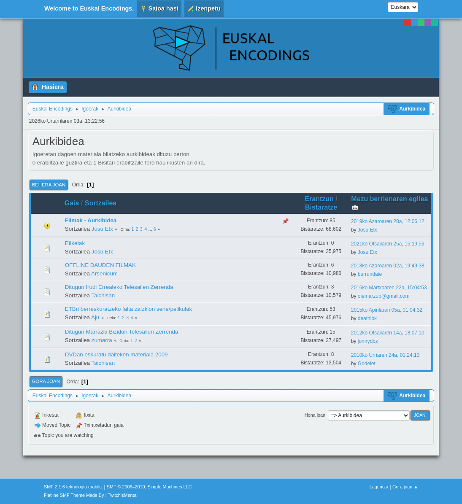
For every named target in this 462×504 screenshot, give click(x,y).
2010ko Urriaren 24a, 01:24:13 (385, 355)
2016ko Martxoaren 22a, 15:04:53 (389, 288)
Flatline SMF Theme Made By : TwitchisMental (91, 495)
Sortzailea (101, 203)
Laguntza (379, 486)
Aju (95, 317)
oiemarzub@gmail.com (384, 296)
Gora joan (46, 381)
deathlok (367, 318)
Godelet (367, 364)
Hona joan (315, 415)
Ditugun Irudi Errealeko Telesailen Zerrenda (119, 287)
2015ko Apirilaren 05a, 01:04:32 (386, 310)
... (151, 229)
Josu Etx (102, 229)
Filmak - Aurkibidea (90, 220)
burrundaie (370, 274)
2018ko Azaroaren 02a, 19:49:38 (387, 266)
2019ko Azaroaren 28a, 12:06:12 (387, 221)
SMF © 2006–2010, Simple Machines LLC (149, 486)
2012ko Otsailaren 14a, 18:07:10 (387, 333)
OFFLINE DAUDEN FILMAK (100, 265)
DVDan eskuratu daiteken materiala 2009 (116, 354)
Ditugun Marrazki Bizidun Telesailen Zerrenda (121, 332)
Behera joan (48, 184)
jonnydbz (368, 341)
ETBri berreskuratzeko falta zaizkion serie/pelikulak (128, 309)
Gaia (72, 203)
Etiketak (75, 243)
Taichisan (103, 295)
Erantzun (319, 198)
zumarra (102, 340)
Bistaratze (321, 207)
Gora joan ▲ (405, 486)
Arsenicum (104, 273)
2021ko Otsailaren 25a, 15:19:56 (387, 244)
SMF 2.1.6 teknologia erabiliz (73, 486)
